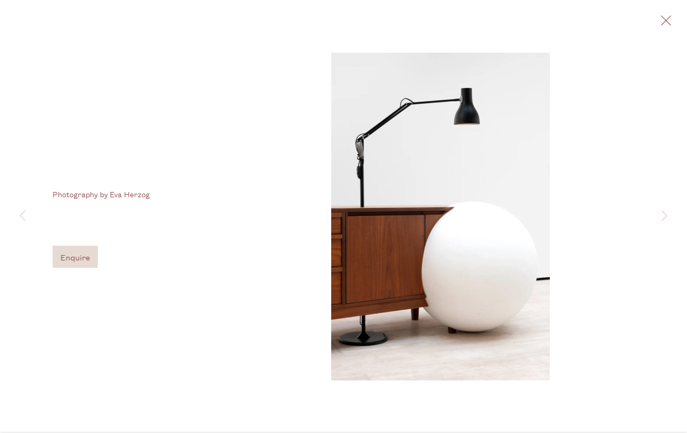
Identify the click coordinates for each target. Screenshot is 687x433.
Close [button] (663, 24)
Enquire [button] (75, 258)
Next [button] (664, 216)
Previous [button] (22, 216)
